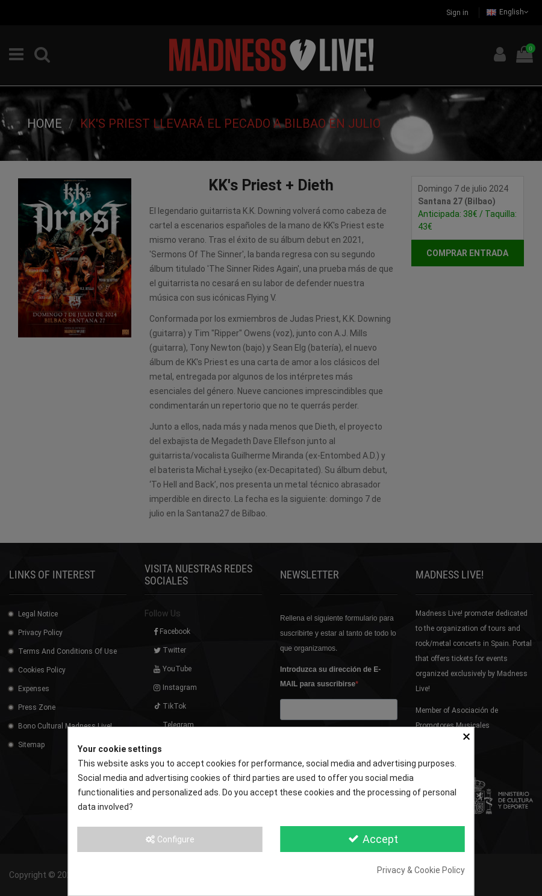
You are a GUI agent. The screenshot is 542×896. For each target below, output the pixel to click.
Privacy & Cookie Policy (421, 870)
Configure (170, 839)
